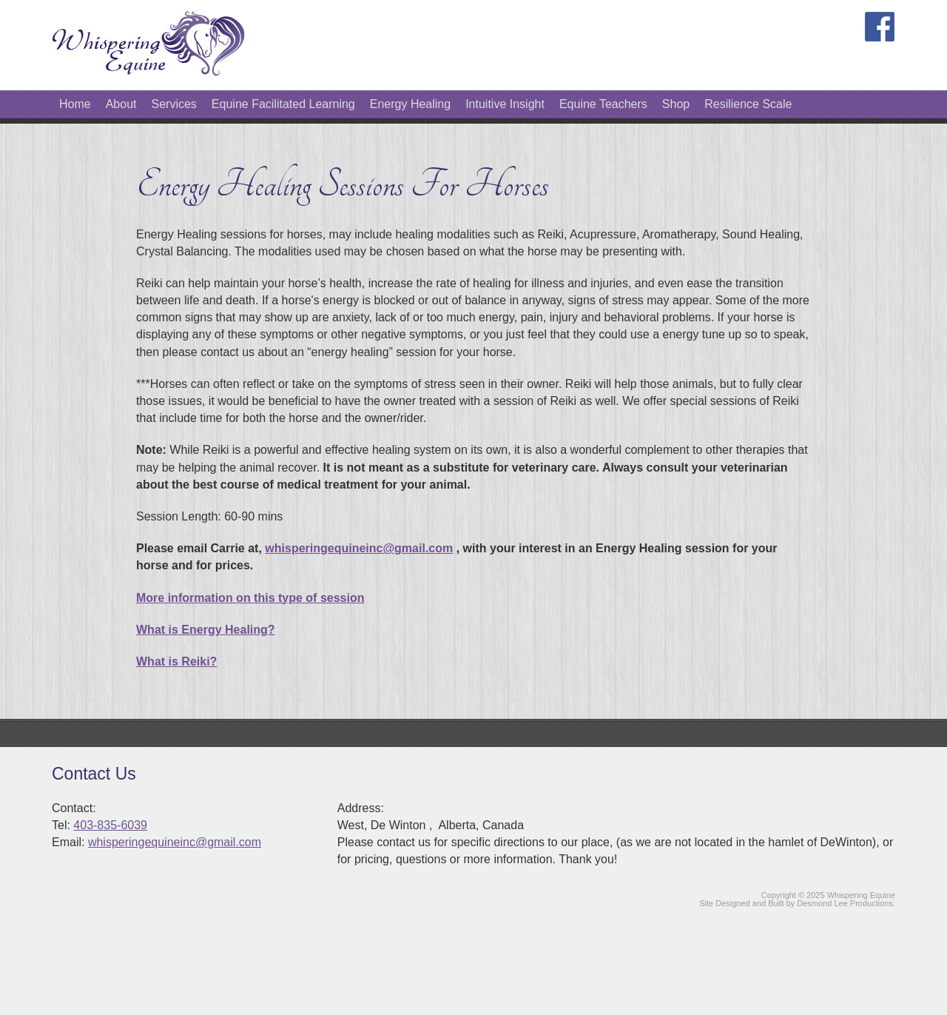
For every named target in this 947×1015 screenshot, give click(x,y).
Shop (676, 104)
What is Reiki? (176, 661)
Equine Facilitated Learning (283, 104)
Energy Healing (410, 104)
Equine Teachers (603, 104)
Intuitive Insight (505, 104)
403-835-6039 (110, 825)
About (121, 104)
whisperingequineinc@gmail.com (359, 548)
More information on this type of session (250, 598)
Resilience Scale (748, 104)
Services (174, 104)
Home (75, 104)
